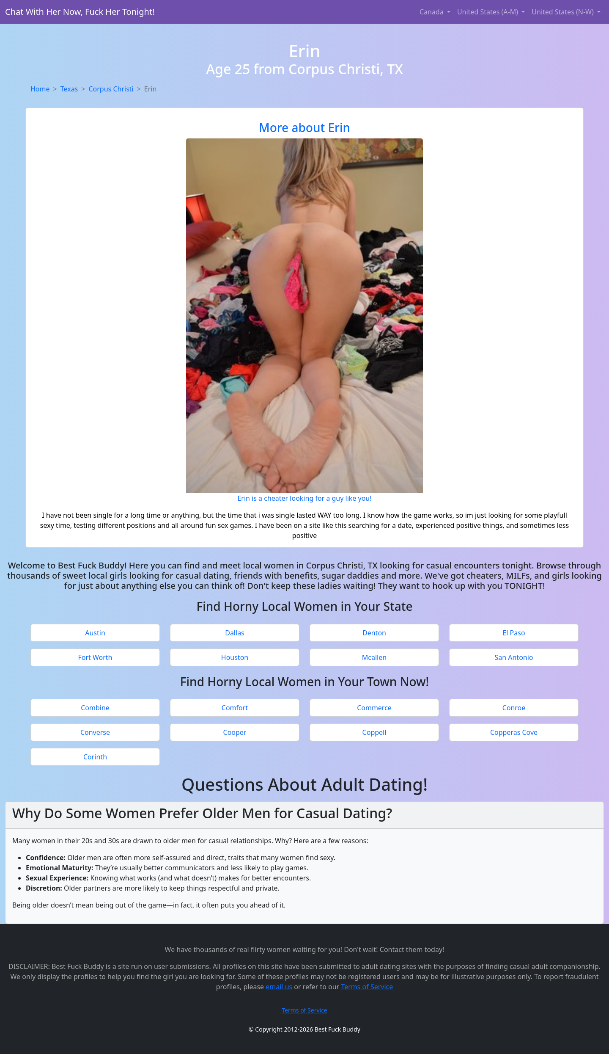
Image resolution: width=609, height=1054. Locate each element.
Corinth (95, 757)
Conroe (514, 707)
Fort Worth (95, 657)
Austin (95, 632)
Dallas (234, 632)
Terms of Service (367, 986)
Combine (95, 707)
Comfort (235, 707)
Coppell (374, 732)
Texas (69, 89)
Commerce (374, 707)
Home (40, 89)
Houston (234, 657)
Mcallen (374, 657)
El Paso (513, 632)
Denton (374, 632)
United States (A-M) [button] (488, 12)
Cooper (235, 732)
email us (279, 986)
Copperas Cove (514, 732)
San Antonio (513, 657)
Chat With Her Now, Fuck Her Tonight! (80, 11)
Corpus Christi (110, 89)
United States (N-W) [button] (563, 12)
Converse (95, 732)
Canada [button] (432, 12)
